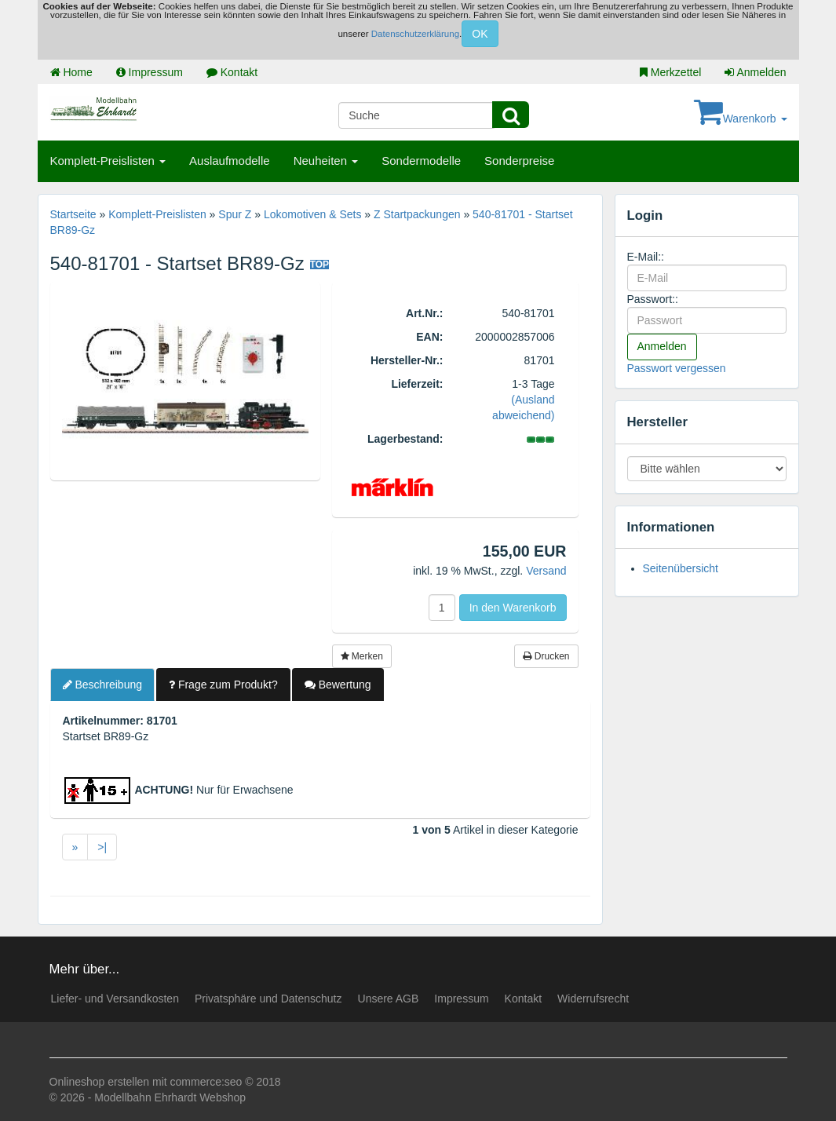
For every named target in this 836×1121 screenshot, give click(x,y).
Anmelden (755, 72)
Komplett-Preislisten (108, 160)
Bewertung (338, 684)
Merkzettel (670, 72)
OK (479, 33)
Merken (362, 656)
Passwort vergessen (676, 368)
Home (71, 72)
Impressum (149, 72)
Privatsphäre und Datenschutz (268, 998)
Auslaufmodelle (229, 160)
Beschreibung (103, 684)
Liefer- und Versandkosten (115, 998)
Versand (546, 570)
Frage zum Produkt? (223, 684)
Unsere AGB (388, 998)
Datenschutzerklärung (415, 33)
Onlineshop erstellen (99, 1081)
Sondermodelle (421, 160)
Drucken (546, 656)
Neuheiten (326, 160)
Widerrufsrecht (593, 998)
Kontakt (231, 72)
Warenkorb (740, 118)
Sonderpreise (519, 160)
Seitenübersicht (681, 568)
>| (102, 847)
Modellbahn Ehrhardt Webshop (170, 1097)
